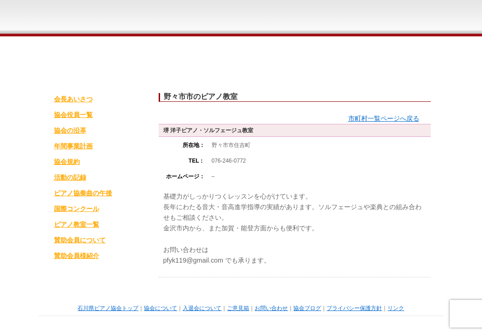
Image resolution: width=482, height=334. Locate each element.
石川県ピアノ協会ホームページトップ (149, 18)
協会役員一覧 (73, 114)
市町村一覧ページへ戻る (383, 118)
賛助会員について (80, 240)
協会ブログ (307, 308)
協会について (160, 308)
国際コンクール (76, 208)
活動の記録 (70, 177)
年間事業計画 (73, 146)
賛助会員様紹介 (76, 255)
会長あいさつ (73, 99)
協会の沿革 (70, 130)
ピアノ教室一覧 (76, 224)
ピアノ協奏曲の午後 (83, 193)
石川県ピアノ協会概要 (193, 18)
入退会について (250, 18)
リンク (395, 308)
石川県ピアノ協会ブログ (420, 18)
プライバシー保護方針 (354, 308)
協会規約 (67, 161)
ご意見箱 (307, 18)
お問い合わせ (363, 18)
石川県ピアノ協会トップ (107, 308)
